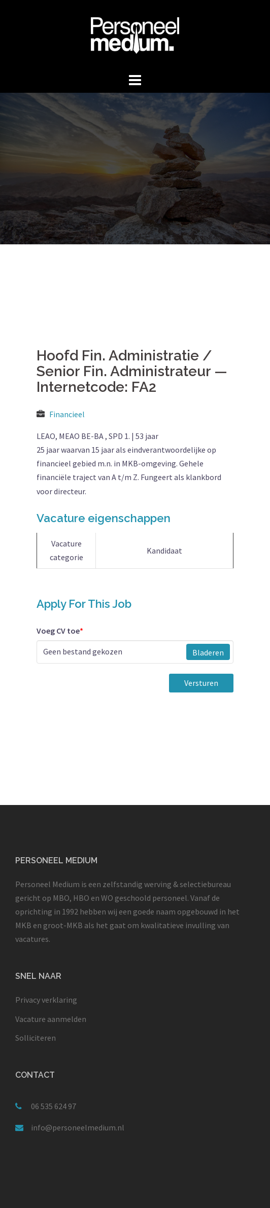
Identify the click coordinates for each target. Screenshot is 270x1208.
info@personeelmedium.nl (77, 1127)
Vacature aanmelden (50, 1019)
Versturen (201, 683)
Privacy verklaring (46, 1000)
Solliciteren (35, 1038)
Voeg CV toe (60, 631)
